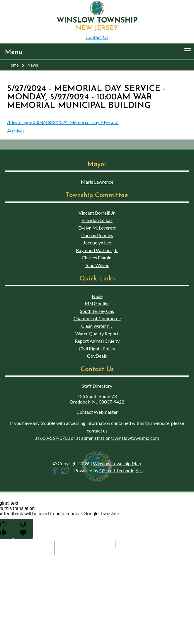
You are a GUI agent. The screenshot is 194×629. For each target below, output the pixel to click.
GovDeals (97, 356)
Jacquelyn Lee (97, 242)
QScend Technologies (121, 470)
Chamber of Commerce (97, 318)
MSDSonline (97, 303)
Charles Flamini (97, 257)
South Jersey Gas (97, 311)
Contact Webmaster (97, 412)
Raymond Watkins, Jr (97, 250)
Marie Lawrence (97, 182)
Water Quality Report (97, 333)
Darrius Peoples (97, 235)
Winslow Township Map (117, 463)
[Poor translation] (23, 529)
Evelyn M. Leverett (97, 227)
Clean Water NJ (97, 326)
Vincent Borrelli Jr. (97, 213)
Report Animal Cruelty (97, 341)
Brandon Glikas (97, 220)
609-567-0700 (55, 438)
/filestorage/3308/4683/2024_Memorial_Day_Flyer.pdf (63, 122)
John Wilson (97, 265)
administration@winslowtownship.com (120, 438)
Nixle (97, 296)
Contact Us (97, 37)
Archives (16, 130)
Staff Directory (97, 386)
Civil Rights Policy (97, 348)
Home (13, 65)
